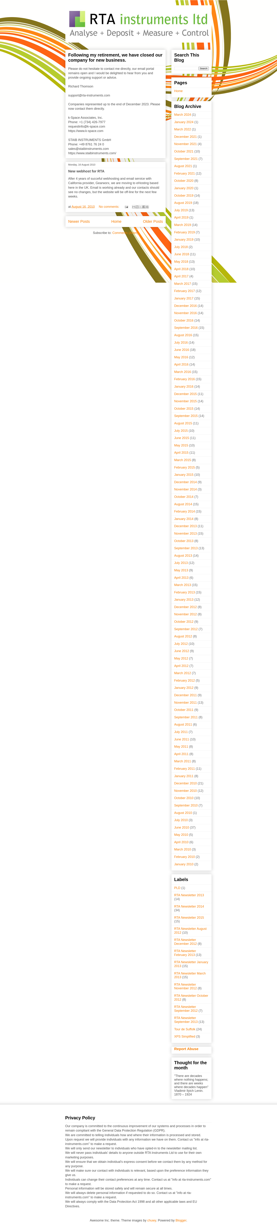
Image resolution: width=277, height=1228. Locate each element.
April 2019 (181, 217)
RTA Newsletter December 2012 (185, 942)
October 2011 (183, 710)
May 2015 (181, 445)
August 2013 (183, 555)
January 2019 (183, 239)
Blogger (181, 1220)
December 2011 (185, 695)
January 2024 (183, 122)
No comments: (109, 206)
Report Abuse (186, 1049)
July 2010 (181, 820)
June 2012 (181, 651)
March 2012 (182, 673)
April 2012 (181, 666)
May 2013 (181, 570)
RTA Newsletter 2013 (189, 895)
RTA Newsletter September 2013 (186, 1020)
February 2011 (184, 768)
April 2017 (181, 276)
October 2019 (183, 195)
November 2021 (185, 144)
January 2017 (183, 298)
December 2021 (185, 137)
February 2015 (184, 467)
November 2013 (185, 533)
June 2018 (181, 254)
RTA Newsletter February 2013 (185, 953)
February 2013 (184, 592)
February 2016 (184, 379)
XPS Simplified (184, 1036)
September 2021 (186, 159)
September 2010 (186, 805)
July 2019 (181, 210)
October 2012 (183, 621)
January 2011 (183, 776)
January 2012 (183, 688)
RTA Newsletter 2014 (189, 906)
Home (116, 221)
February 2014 (184, 511)
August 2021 (183, 166)
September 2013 (186, 548)
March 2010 (182, 849)
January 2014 (183, 519)
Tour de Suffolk (184, 1029)
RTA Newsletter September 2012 (186, 1008)
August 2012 (183, 636)
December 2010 (185, 783)
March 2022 (182, 129)
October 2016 (183, 320)
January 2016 (183, 386)
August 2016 (183, 335)
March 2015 (182, 460)
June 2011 (181, 739)
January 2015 (183, 474)
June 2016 (181, 350)
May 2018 (181, 261)
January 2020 (183, 188)
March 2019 (182, 225)
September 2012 (186, 629)
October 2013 (183, 541)
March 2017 (182, 283)
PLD (177, 888)
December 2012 (185, 607)
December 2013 (185, 526)
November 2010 (185, 791)
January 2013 (183, 599)
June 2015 (181, 438)
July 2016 (181, 342)
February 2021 (184, 173)
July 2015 (181, 430)
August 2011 (183, 724)
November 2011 (185, 702)
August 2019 (183, 203)
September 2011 (186, 717)
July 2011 (181, 732)
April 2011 (181, 754)
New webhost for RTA (86, 171)
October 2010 (183, 798)
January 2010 (183, 864)
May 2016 (181, 357)
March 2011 (182, 761)
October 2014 (183, 497)
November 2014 (185, 489)
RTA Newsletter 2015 (189, 917)
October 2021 (183, 151)
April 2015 (181, 452)
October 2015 (183, 408)
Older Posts (153, 221)
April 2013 (181, 577)
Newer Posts (79, 221)
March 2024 (182, 114)
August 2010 (183, 813)
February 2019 (184, 232)
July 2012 (181, 644)
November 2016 (185, 313)
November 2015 (185, 401)
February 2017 (184, 291)
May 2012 (181, 658)
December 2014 (185, 482)
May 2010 (181, 835)
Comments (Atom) (125, 233)
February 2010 (184, 857)
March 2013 (182, 585)
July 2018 (181, 247)
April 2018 (181, 269)
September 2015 (186, 416)
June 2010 (181, 827)
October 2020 (183, 180)
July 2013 (181, 563)
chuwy (151, 1220)
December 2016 (185, 306)
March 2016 (182, 372)
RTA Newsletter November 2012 (185, 986)
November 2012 (185, 614)
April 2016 (181, 364)
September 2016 (186, 327)
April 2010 (181, 842)
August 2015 (183, 423)
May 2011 (181, 746)
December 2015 (185, 394)
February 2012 (184, 680)
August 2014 (183, 504)
